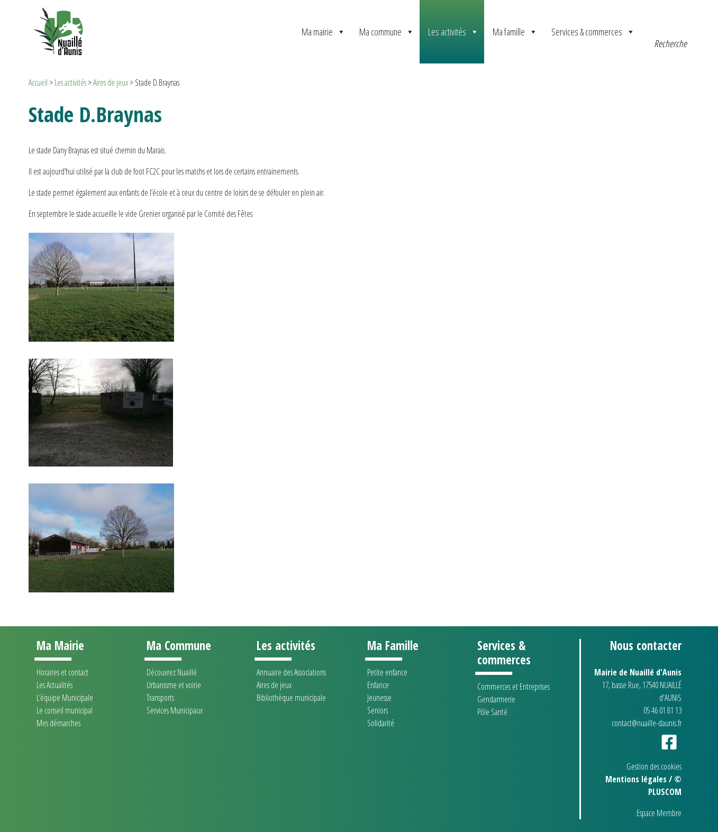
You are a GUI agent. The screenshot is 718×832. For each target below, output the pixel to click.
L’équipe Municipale (65, 697)
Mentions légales (636, 779)
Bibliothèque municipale (291, 697)
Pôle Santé (492, 712)
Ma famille (515, 31)
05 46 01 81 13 (662, 710)
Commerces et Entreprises (513, 686)
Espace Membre (659, 813)
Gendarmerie (496, 699)
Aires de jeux (110, 82)
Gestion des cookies (653, 766)
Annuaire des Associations (291, 672)
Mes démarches (58, 723)
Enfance (378, 685)
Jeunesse (379, 697)
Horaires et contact (62, 672)
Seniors (377, 710)
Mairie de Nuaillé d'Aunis (637, 672)
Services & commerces (593, 31)
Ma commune (386, 31)
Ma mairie (324, 31)
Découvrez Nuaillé (172, 672)
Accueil (38, 82)
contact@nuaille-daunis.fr (646, 723)
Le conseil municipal (65, 710)
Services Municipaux (175, 710)
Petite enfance (387, 672)
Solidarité (380, 723)
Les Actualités (54, 685)
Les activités (453, 31)
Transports (160, 697)
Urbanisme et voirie (174, 685)
